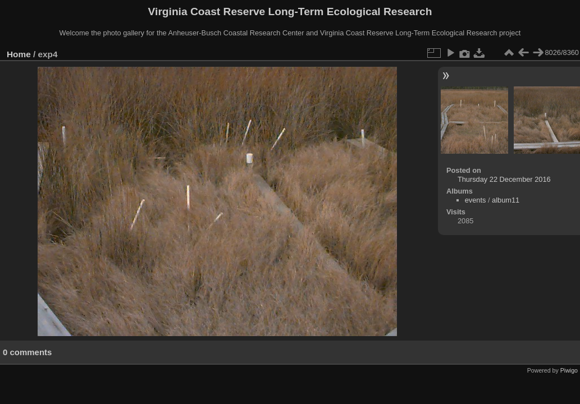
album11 (505, 200)
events (475, 200)
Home (19, 54)
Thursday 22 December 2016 (504, 179)
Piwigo (569, 370)
